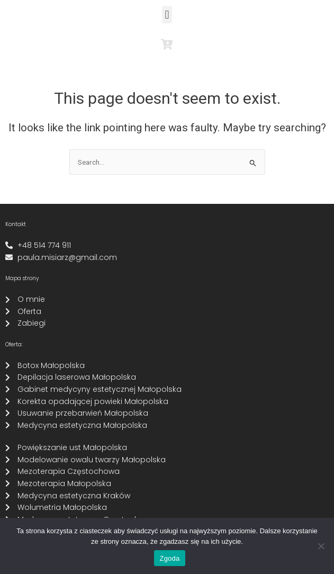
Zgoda (169, 558)
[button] (167, 14)
